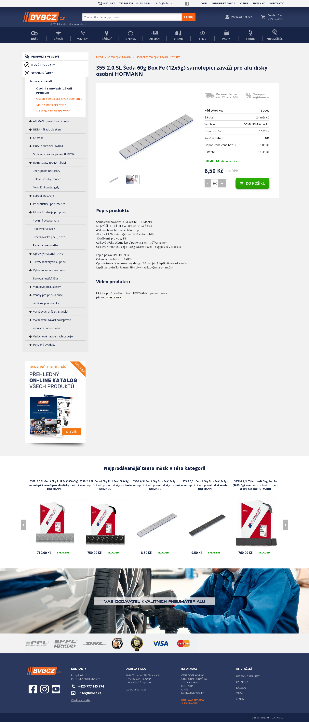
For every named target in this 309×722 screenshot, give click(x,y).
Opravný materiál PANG (48, 253)
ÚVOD (203, 3)
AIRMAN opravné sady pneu (51, 121)
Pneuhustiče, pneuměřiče (49, 204)
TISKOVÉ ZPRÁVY (190, 682)
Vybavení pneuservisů (46, 328)
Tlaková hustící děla (45, 278)
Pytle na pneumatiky (46, 245)
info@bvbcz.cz (165, 3)
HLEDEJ (188, 17)
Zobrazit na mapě (136, 689)
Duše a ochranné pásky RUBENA (54, 154)
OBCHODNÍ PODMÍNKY (194, 679)
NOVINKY (259, 3)
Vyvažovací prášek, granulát (50, 311)
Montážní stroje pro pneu (49, 212)
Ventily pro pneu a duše (48, 295)
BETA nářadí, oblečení (47, 129)
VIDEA (239, 693)
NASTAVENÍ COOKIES (192, 693)
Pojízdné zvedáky (44, 345)
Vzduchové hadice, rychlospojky (53, 336)
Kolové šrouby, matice (47, 179)
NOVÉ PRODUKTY (43, 65)
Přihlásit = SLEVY (241, 17)
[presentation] (23, 525)
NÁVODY (241, 687)
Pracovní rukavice (44, 229)
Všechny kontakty (80, 700)
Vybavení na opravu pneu (49, 270)
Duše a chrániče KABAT (48, 146)
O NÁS (244, 3)
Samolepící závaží (40, 81)
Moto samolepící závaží (51, 105)
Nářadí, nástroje (43, 196)
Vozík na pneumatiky (46, 303)
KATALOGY (242, 682)
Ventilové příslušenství (47, 287)
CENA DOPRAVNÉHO (192, 675)
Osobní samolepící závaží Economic (59, 99)
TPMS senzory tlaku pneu (49, 262)
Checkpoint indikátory (46, 171)
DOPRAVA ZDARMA (192, 700)
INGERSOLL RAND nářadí (49, 162)
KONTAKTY (276, 3)
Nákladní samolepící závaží (53, 111)
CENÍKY (240, 699)
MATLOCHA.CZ (275, 717)
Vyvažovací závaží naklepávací (52, 320)
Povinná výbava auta (46, 220)
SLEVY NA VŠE (189, 703)
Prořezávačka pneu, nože (49, 237)
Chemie (38, 138)
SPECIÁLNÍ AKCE (42, 73)
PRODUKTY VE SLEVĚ (45, 56)
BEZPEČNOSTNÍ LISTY (248, 676)
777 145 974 (126, 3)
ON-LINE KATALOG (223, 3)
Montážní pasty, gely (46, 187)
